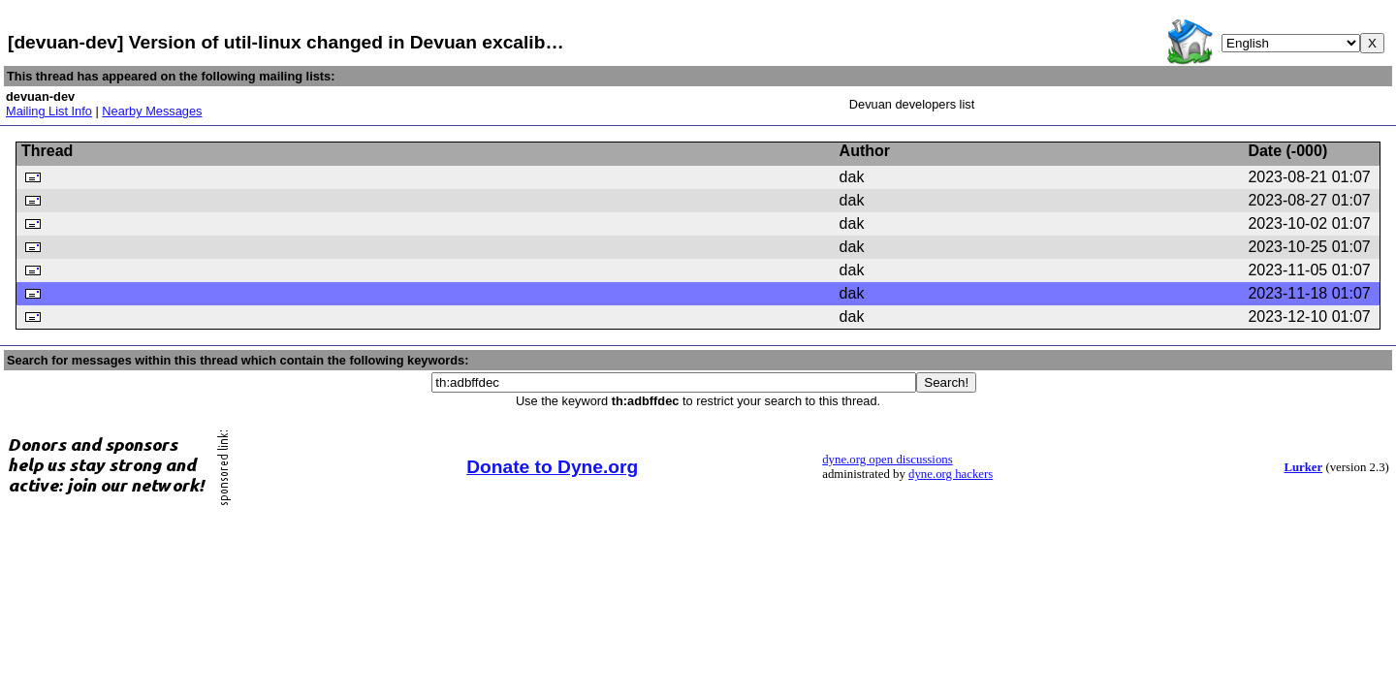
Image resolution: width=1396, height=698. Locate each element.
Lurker (1303, 467)
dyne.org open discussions (887, 459)
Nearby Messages (152, 111)
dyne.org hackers (950, 474)
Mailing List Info (49, 111)
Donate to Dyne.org (552, 467)
